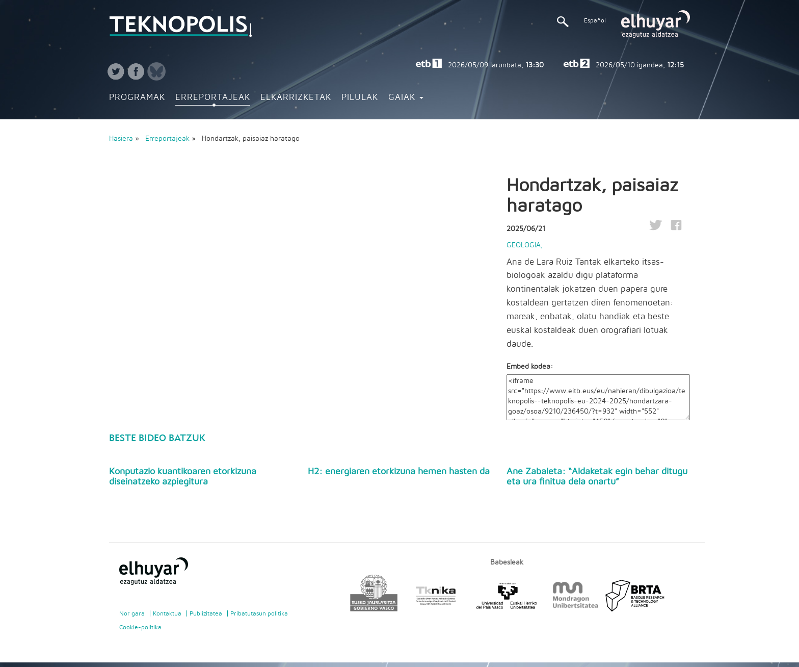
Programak (137, 97)
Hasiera (121, 138)
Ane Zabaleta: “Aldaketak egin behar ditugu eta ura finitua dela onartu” (597, 476)
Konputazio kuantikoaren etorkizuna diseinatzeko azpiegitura (182, 476)
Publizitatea (206, 613)
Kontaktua (167, 613)
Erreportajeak (212, 97)
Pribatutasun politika (259, 613)
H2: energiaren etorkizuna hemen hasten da (399, 471)
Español (595, 20)
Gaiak (405, 97)
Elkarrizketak (295, 97)
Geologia (524, 245)
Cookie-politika (140, 627)
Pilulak (359, 97)
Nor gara (132, 613)
